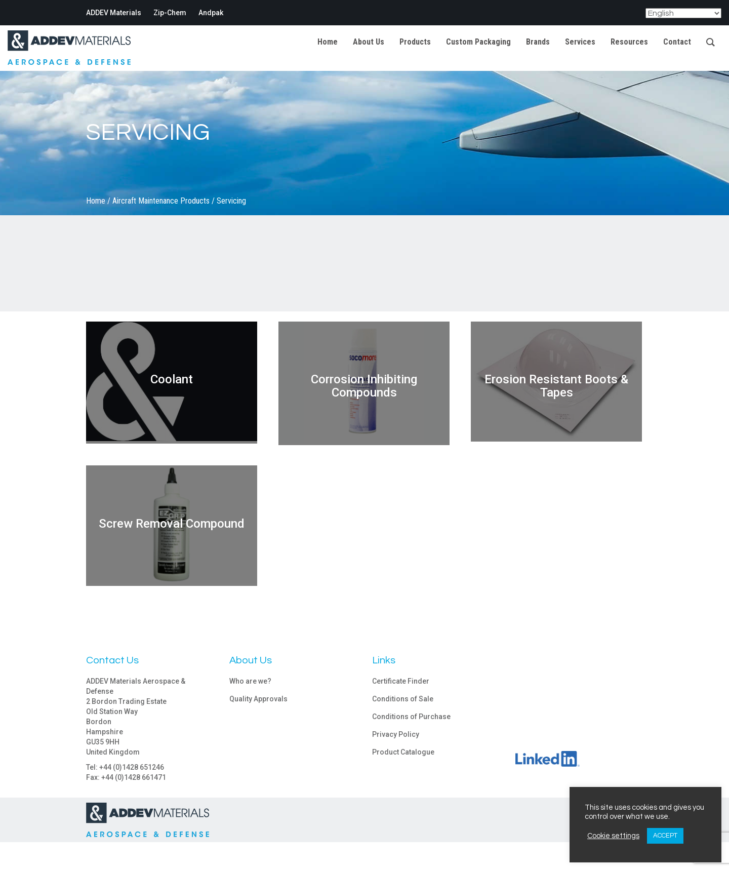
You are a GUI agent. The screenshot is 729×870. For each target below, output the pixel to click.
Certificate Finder (400, 681)
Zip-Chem (169, 13)
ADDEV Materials (113, 13)
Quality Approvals (258, 699)
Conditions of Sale (402, 699)
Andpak (210, 13)
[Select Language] (683, 13)
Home (95, 201)
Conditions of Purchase (411, 717)
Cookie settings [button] (613, 836)
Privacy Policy (395, 734)
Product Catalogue (403, 752)
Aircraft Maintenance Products (161, 201)
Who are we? (250, 681)
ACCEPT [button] (665, 835)
